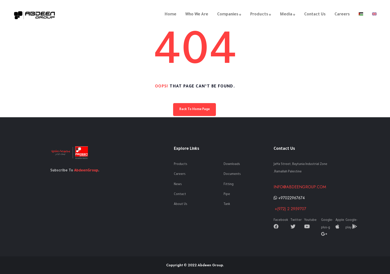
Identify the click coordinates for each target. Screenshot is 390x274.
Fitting (229, 184)
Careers (342, 14)
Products (259, 14)
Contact (180, 194)
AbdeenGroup (86, 171)
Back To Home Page (194, 109)
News (178, 184)
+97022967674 (289, 198)
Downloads (232, 164)
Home (170, 14)
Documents (232, 174)
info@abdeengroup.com (300, 187)
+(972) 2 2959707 (290, 209)
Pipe (227, 194)
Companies (227, 14)
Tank (227, 204)
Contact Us (315, 14)
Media (286, 14)
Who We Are (196, 14)
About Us (180, 204)
